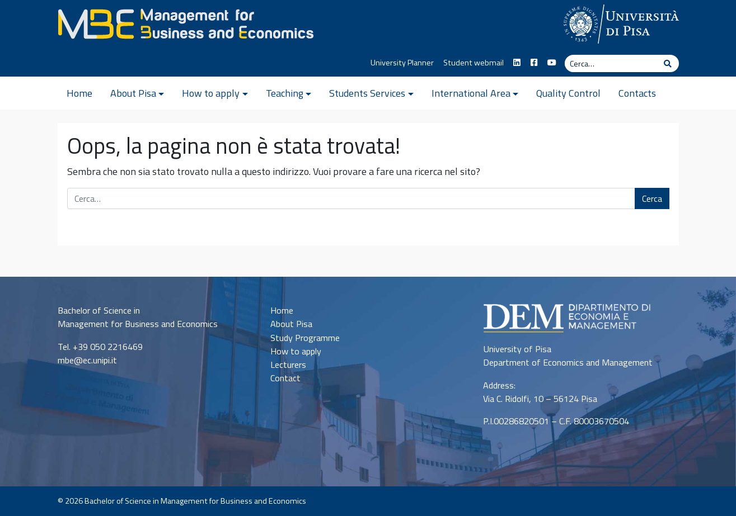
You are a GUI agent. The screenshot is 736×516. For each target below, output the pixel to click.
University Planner (402, 62)
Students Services (367, 93)
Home (79, 93)
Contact (285, 378)
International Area (471, 93)
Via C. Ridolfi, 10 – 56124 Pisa (540, 398)
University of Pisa (517, 349)
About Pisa (133, 93)
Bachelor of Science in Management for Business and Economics (195, 501)
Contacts (637, 93)
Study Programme (305, 337)
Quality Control (568, 93)
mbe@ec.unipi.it (87, 360)
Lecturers (288, 364)
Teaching (284, 93)
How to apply (211, 93)
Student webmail (473, 62)
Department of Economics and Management (568, 362)
